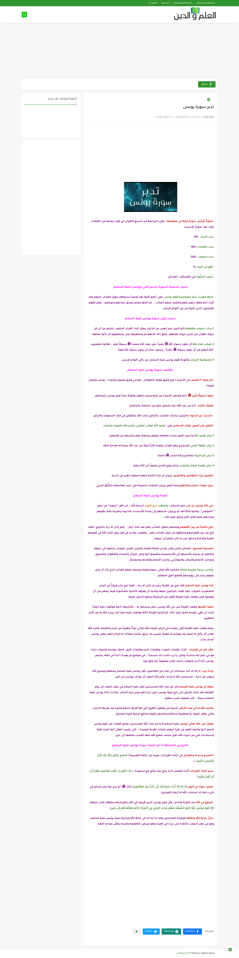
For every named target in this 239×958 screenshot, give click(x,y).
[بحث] (24, 14)
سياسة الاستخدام (206, 3)
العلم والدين (182, 953)
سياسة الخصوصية (183, 3)
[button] (192, 931)
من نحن (165, 3)
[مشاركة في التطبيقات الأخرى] (136, 931)
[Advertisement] (119, 51)
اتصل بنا (153, 3)
